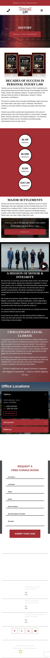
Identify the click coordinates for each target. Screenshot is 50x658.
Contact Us (25, 232)
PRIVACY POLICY (21, 645)
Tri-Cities (14, 606)
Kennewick (8, 422)
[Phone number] (8, 10)
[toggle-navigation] (41, 10)
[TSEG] (25, 651)
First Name (11, 477)
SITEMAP (31, 645)
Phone (10, 491)
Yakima (6, 394)
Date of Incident (13, 506)
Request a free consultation (25, 3)
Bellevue (7, 429)
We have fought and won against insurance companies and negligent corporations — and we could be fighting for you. (25, 371)
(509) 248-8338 (11, 406)
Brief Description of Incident (16, 514)
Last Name (11, 484)
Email (10, 499)
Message (11, 521)
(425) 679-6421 (32, 620)
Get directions (10, 413)
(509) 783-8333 (32, 606)
